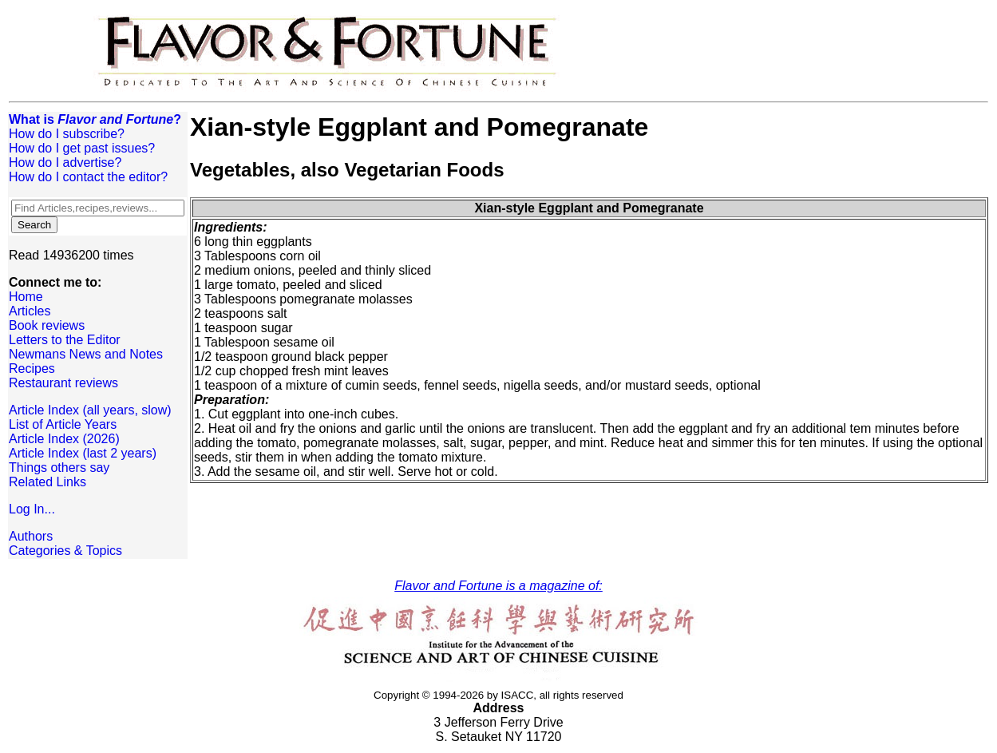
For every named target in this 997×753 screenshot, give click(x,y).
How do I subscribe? (67, 134)
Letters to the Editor (65, 340)
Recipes (32, 368)
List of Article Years (63, 424)
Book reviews (47, 325)
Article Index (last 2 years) (82, 453)
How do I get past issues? (82, 148)
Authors (31, 536)
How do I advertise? (65, 162)
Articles (29, 311)
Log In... (32, 509)
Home (26, 296)
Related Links (47, 482)
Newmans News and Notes (86, 354)
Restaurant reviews (63, 383)
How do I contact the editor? (88, 177)
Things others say (59, 467)
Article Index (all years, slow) (90, 410)
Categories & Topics (65, 550)
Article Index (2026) (64, 439)
